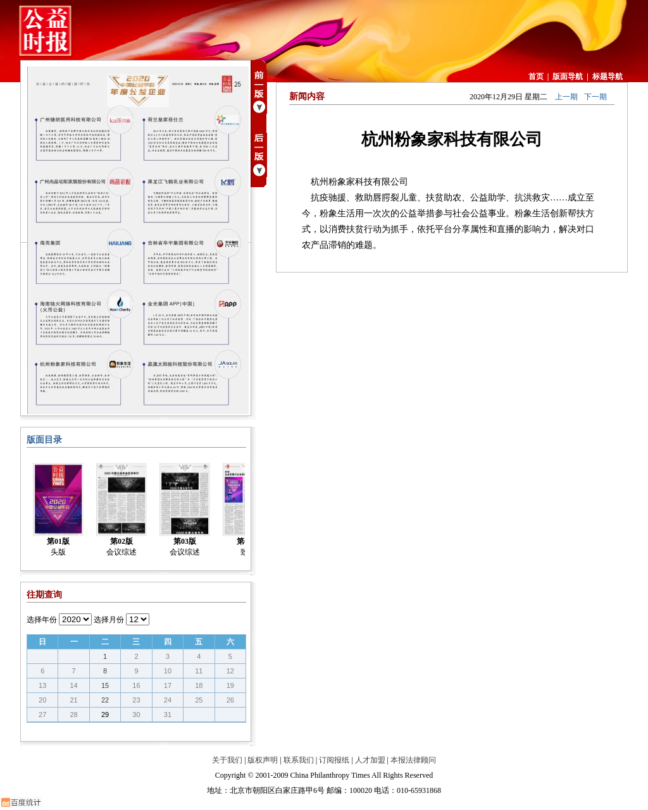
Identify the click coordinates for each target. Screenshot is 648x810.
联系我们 (299, 760)
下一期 (595, 96)
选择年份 (42, 619)
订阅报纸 (334, 760)
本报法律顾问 (413, 760)
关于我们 (227, 760)
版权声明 (262, 760)
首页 (536, 76)
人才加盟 (370, 760)
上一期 (566, 96)
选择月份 (109, 619)
